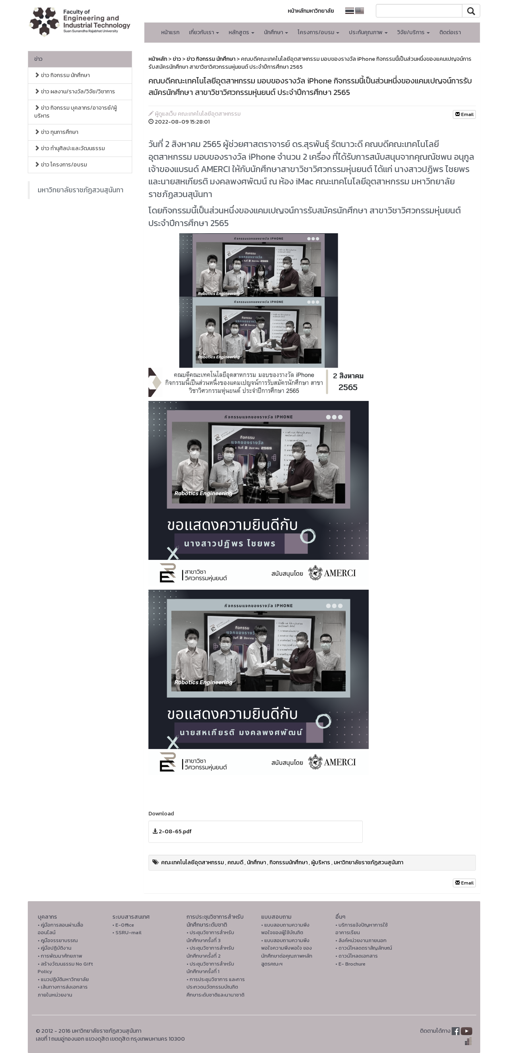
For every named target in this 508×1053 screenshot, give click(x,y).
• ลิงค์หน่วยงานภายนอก (361, 940)
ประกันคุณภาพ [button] (368, 32)
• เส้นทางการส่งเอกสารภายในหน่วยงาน (63, 991)
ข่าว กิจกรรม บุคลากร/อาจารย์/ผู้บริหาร (75, 112)
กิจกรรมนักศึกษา (288, 862)
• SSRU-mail (126, 932)
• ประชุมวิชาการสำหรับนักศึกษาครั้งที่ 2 (210, 952)
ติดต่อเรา (450, 32)
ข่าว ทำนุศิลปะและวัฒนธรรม (69, 148)
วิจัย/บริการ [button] (413, 32)
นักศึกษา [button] (276, 32)
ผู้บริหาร (320, 862)
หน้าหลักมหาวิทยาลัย (311, 11)
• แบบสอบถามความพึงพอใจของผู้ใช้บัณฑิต (285, 929)
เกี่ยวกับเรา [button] (204, 32)
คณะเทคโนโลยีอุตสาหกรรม (192, 862)
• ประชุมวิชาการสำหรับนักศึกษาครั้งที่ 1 (210, 968)
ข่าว (38, 59)
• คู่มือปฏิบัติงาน (54, 948)
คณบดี (235, 862)
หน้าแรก (170, 32)
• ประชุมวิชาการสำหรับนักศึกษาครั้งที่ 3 (210, 936)
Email (464, 114)
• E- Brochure (350, 964)
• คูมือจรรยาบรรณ (58, 940)
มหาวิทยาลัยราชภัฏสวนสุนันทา (80, 190)
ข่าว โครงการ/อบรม (60, 165)
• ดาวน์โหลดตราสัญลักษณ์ (363, 948)
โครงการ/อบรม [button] (318, 32)
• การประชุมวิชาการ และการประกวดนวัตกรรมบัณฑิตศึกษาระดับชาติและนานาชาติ (216, 987)
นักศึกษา (256, 862)
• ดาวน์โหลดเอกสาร (356, 956)
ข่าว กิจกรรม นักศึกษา (62, 75)
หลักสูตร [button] (241, 32)
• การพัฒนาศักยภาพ (60, 956)
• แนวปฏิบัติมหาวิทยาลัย (63, 979)
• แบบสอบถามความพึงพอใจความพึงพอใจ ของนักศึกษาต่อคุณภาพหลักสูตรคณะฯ (286, 952)
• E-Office (123, 925)
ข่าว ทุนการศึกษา (56, 132)
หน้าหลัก (157, 59)
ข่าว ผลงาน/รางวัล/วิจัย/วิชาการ (74, 91)
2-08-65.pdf (175, 831)
